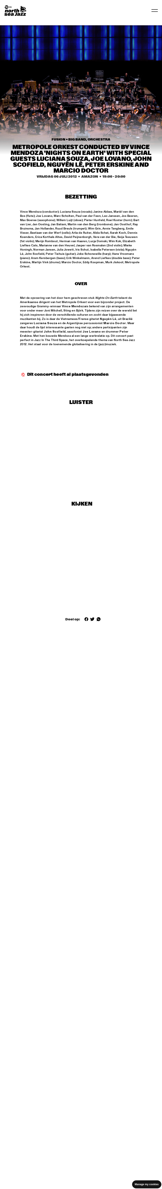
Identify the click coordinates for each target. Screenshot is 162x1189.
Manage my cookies (147, 1184)
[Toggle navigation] (154, 10)
